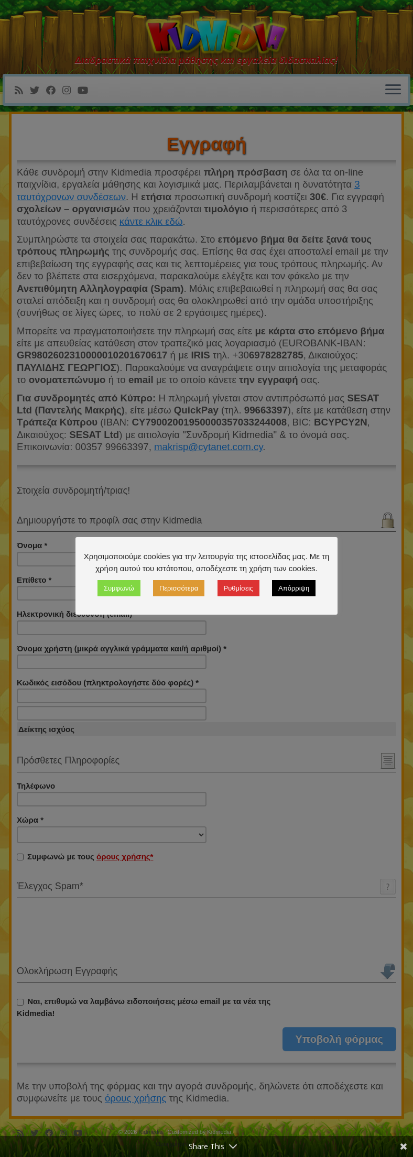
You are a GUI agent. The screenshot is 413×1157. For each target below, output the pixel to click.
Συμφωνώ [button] (119, 588)
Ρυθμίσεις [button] (238, 588)
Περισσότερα (178, 588)
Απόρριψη (293, 588)
